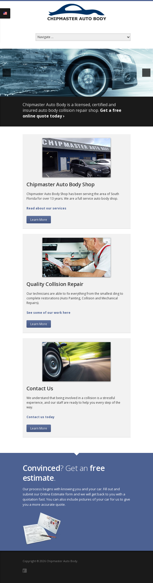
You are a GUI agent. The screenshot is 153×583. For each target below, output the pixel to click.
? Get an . (64, 473)
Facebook (25, 571)
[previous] (7, 73)
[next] (146, 73)
